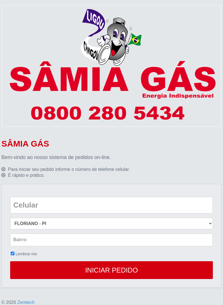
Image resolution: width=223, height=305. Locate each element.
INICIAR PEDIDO (111, 270)
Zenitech (25, 302)
